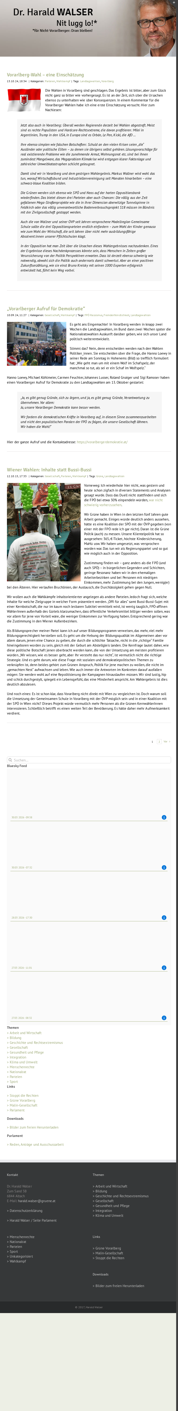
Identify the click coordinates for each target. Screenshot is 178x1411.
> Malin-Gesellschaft (22, 1105)
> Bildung (14, 1038)
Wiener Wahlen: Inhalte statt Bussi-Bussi (49, 470)
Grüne (99, 476)
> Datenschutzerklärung (24, 1210)
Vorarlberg (107, 81)
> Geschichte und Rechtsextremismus (35, 1042)
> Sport (12, 1081)
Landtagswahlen (90, 81)
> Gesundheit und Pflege (25, 1052)
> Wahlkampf (16, 1261)
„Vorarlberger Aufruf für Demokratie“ (46, 309)
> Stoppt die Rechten (22, 1095)
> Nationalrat (16, 1072)
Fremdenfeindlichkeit (116, 315)
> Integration (16, 1057)
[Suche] (10, 760)
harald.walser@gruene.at (36, 1201)
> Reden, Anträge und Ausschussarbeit (35, 1144)
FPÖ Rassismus (93, 315)
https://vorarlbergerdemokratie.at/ (102, 442)
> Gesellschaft (17, 1047)
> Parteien (14, 1076)
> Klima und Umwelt (22, 1062)
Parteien (50, 81)
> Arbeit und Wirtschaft (24, 1033)
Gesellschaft (52, 315)
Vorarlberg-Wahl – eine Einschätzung (45, 75)
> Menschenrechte (21, 1067)
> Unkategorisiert (20, 1256)
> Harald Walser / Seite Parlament (32, 1220)
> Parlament (16, 1110)
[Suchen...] (89, 760)
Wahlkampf (63, 81)
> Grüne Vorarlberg (21, 1100)
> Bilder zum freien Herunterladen (32, 1127)
